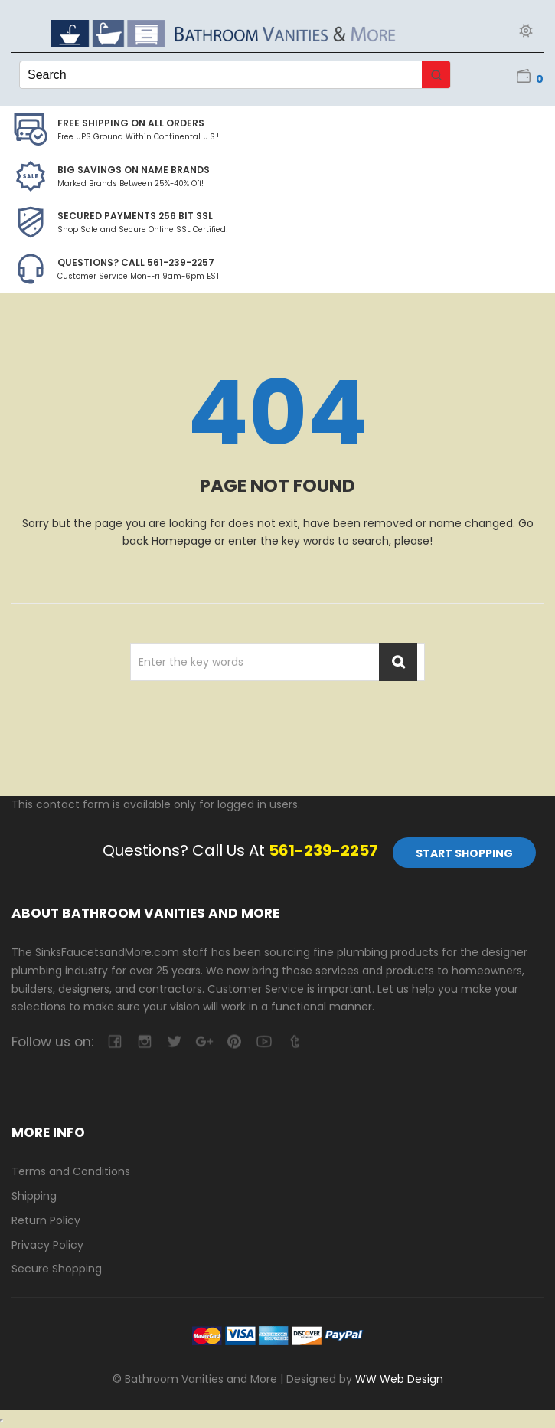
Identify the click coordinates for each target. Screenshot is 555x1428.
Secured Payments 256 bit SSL (135, 215)
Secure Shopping (56, 1268)
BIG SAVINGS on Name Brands (133, 169)
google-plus (204, 1041)
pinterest (233, 1041)
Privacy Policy (47, 1245)
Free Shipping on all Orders (130, 122)
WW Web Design (399, 1379)
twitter (174, 1041)
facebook (114, 1041)
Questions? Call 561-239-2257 (135, 262)
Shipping (34, 1196)
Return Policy (45, 1220)
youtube (263, 1041)
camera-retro (144, 1041)
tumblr (293, 1041)
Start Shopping (464, 853)
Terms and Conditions (70, 1171)
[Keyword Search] (221, 74)
